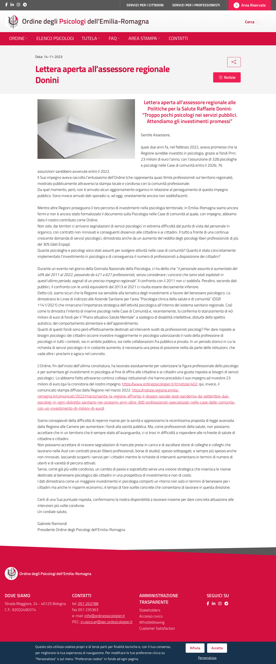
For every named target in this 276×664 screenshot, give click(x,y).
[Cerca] (255, 22)
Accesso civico (150, 616)
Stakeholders (149, 610)
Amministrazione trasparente (158, 598)
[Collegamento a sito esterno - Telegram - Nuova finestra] (25, 5)
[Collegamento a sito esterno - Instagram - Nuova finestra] (18, 5)
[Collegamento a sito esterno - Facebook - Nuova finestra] (6, 5)
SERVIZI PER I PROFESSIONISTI (196, 5)
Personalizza (207, 657)
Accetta (217, 648)
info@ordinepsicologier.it (104, 616)
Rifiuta (195, 648)
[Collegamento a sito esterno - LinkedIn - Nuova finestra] (12, 5)
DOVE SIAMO (17, 595)
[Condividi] (234, 62)
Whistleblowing (151, 622)
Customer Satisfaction (157, 628)
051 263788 (88, 603)
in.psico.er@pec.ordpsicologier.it (106, 622)
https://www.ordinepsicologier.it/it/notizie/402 (159, 384)
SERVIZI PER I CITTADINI (145, 5)
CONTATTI (81, 595)
